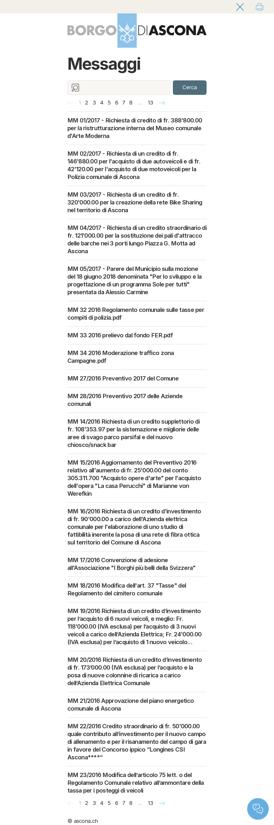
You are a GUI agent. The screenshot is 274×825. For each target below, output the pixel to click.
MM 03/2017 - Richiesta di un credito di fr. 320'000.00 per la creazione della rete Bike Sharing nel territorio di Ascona (134, 202)
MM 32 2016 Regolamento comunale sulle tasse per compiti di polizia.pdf (135, 313)
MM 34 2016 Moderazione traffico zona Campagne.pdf (120, 356)
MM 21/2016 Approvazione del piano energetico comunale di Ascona (130, 704)
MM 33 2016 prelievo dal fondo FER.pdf (120, 335)
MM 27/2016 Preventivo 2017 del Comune (122, 378)
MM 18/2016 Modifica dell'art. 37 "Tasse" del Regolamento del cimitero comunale (126, 589)
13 (150, 102)
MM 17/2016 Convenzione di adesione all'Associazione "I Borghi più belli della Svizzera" (131, 564)
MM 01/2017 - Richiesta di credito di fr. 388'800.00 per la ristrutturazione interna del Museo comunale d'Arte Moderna (134, 128)
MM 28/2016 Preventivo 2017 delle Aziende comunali (124, 400)
